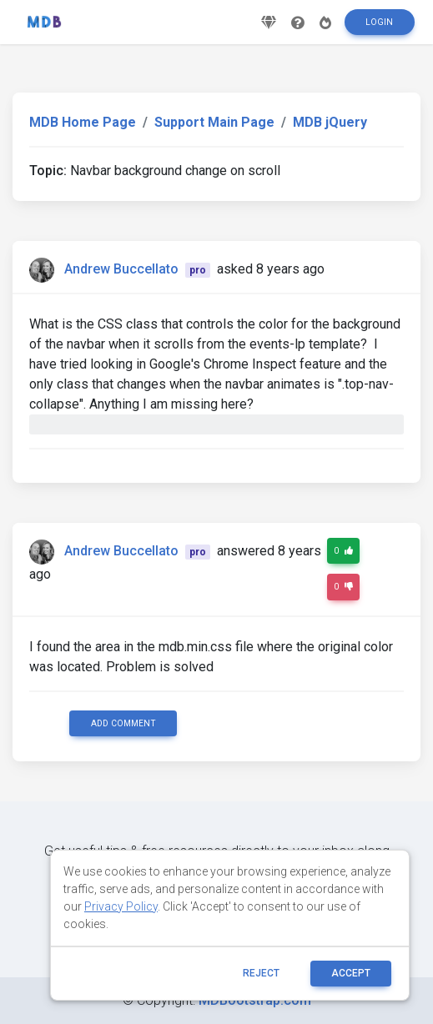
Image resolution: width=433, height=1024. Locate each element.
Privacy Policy (121, 906)
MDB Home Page (82, 122)
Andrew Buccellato (121, 269)
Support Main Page (214, 122)
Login (379, 22)
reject (261, 973)
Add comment (123, 723)
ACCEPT (350, 973)
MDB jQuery (330, 122)
